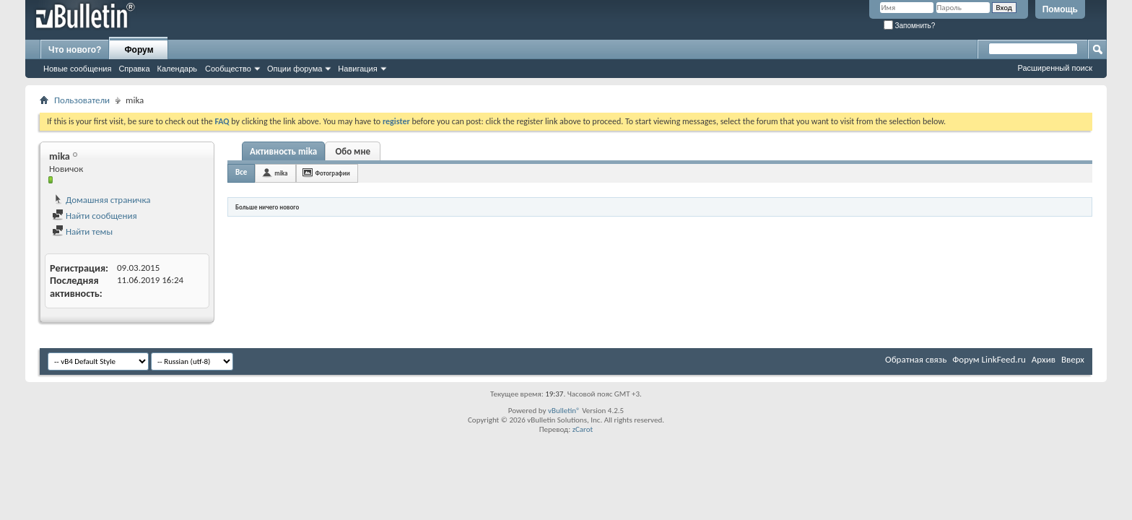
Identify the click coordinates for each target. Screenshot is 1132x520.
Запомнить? (910, 26)
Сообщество (228, 68)
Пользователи (82, 100)
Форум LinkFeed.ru (989, 359)
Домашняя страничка (101, 199)
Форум (138, 50)
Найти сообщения (94, 215)
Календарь (177, 68)
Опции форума (294, 68)
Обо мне (352, 151)
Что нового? (74, 50)
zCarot (582, 429)
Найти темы (82, 231)
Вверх (1072, 359)
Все (241, 172)
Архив (1043, 359)
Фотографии (332, 173)
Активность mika (283, 151)
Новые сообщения (77, 68)
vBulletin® (564, 410)
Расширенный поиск (1054, 68)
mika (280, 173)
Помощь (1060, 9)
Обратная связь (915, 359)
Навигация (357, 68)
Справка (133, 68)
